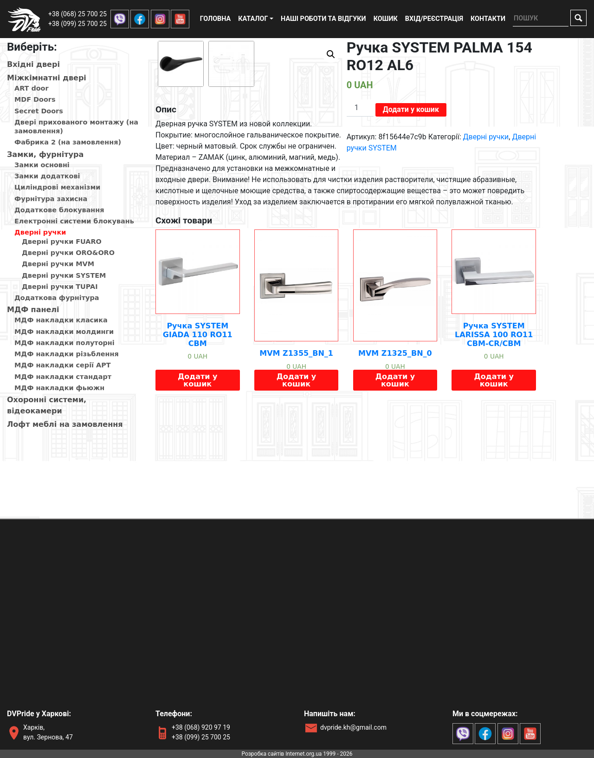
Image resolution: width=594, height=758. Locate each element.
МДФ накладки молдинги (64, 331)
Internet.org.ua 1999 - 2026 (318, 754)
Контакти (488, 19)
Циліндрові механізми (57, 187)
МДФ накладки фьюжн (59, 388)
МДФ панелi (33, 309)
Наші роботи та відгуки (323, 19)
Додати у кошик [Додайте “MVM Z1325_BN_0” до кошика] (395, 478)
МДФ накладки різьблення (66, 354)
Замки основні (42, 165)
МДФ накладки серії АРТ (62, 365)
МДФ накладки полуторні (64, 342)
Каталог (253, 19)
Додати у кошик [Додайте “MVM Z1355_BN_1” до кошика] (296, 478)
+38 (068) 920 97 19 (201, 727)
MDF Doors (35, 99)
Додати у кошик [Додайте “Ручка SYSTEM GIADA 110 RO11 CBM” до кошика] (197, 478)
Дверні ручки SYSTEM (64, 275)
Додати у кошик (411, 109)
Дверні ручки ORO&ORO (68, 252)
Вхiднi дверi (33, 64)
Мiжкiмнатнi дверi (46, 77)
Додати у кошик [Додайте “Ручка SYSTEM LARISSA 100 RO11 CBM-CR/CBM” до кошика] (493, 478)
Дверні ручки (40, 232)
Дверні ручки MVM (58, 264)
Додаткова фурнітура (56, 297)
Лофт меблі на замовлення (65, 424)
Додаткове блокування (59, 210)
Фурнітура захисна (50, 199)
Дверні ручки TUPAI (60, 286)
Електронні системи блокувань (74, 221)
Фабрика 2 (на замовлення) (67, 142)
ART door (31, 88)
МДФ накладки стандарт (62, 376)
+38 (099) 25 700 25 (77, 23)
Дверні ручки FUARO (62, 241)
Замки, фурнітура (45, 154)
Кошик (386, 19)
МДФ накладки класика (61, 320)
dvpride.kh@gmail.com (353, 727)
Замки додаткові (47, 176)
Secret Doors (38, 111)
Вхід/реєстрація (434, 19)
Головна (215, 19)
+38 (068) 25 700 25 (77, 14)
